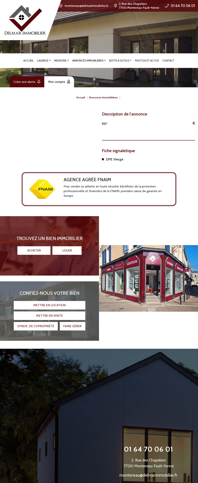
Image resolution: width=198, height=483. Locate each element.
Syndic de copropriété (35, 324)
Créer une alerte (27, 81)
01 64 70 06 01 (183, 5)
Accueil (28, 60)
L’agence (42, 60)
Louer (67, 248)
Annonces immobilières (88, 60)
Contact (168, 60)
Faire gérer (72, 324)
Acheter (34, 248)
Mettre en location (49, 303)
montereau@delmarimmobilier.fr (86, 6)
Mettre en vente (49, 313)
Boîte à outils (119, 60)
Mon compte (59, 81)
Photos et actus (147, 60)
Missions (60, 60)
